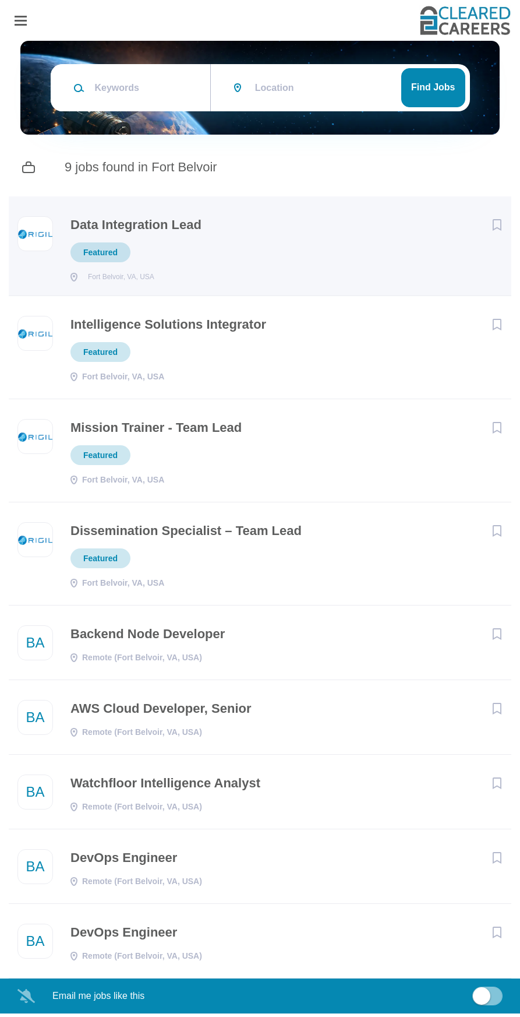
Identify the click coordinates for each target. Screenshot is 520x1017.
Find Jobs (433, 87)
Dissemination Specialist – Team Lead (186, 534)
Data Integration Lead (135, 224)
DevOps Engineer (123, 861)
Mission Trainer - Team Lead (156, 431)
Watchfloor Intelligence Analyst (165, 786)
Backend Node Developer (147, 637)
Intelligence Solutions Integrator (168, 328)
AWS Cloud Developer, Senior (161, 712)
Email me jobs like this (98, 999)
